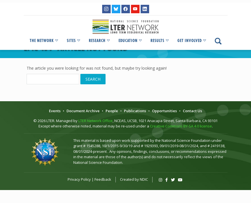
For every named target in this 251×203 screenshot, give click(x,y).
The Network (44, 41)
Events (55, 110)
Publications (135, 110)
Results (160, 41)
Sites (74, 41)
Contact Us (192, 110)
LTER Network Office (95, 120)
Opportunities (164, 110)
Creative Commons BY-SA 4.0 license (181, 126)
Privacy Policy (79, 179)
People (112, 110)
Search (92, 79)
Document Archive (83, 110)
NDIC (144, 179)
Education (131, 41)
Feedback (103, 179)
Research (100, 41)
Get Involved (192, 41)
